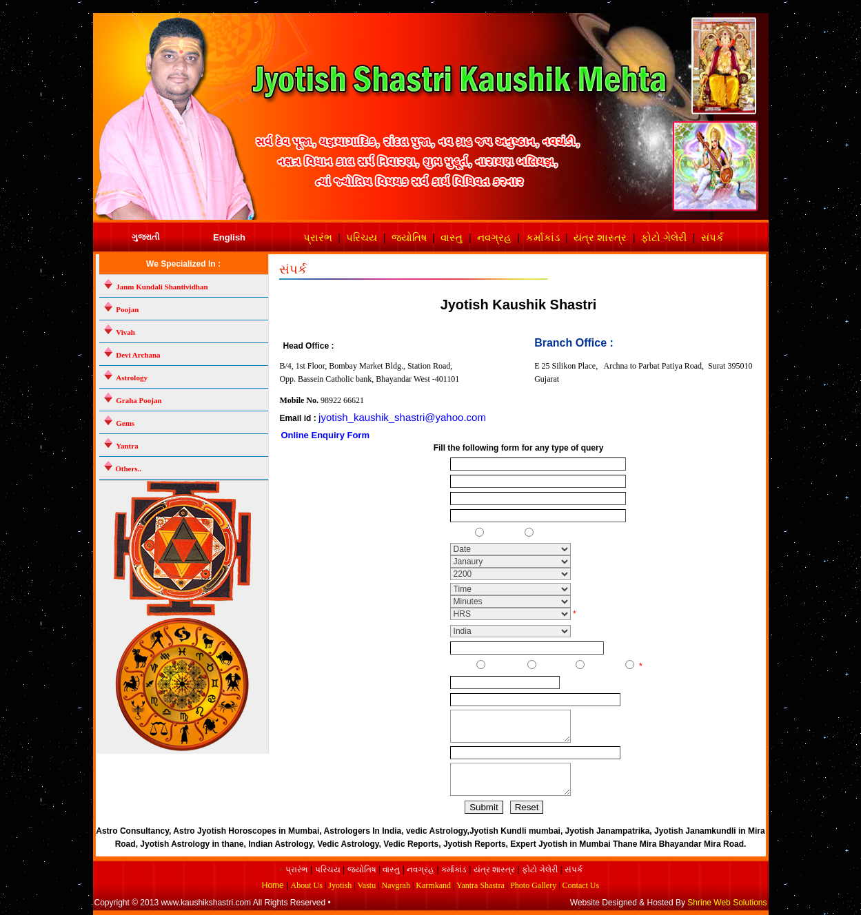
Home (274, 885)
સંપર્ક (712, 237)
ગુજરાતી (145, 237)
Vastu (367, 885)
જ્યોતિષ (409, 237)
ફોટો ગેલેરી (664, 237)
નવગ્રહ (494, 237)
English (229, 237)
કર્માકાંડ (543, 237)
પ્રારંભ (317, 237)
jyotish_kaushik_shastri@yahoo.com (402, 417)
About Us (307, 885)
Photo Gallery (533, 885)
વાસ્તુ (451, 237)
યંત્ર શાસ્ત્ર (600, 237)
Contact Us (581, 885)
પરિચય (361, 237)
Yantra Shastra (480, 885)
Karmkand (433, 885)
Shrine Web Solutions (727, 902)
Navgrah (396, 885)
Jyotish (340, 885)
